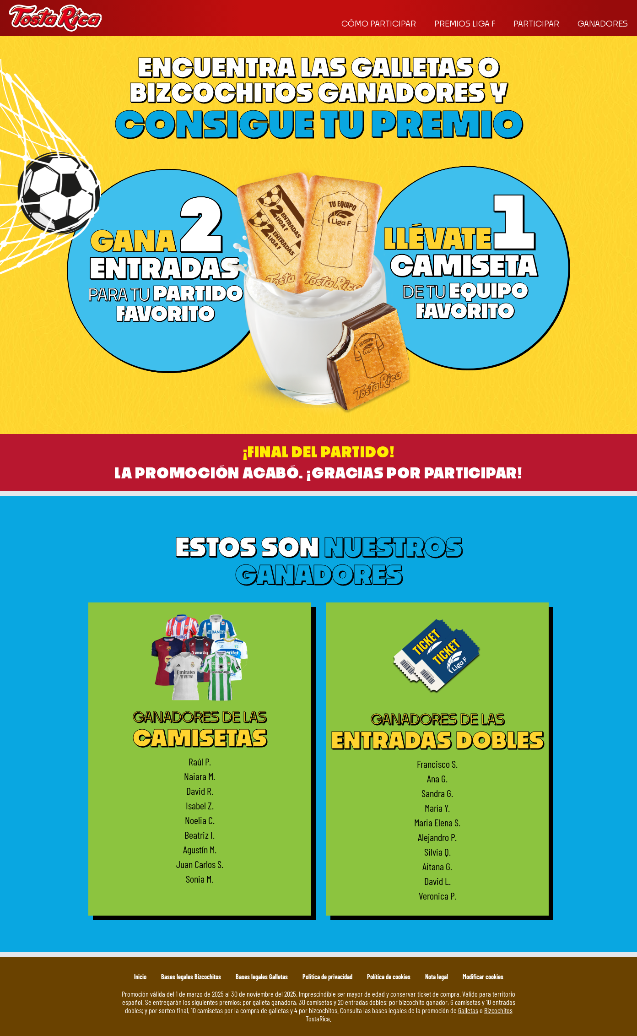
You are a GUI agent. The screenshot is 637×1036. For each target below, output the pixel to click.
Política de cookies (388, 976)
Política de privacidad (327, 976)
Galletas (468, 1009)
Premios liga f (464, 23)
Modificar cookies (483, 976)
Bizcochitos (498, 1009)
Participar (536, 23)
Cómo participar (378, 23)
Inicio (140, 976)
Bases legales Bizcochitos (191, 976)
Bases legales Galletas (262, 976)
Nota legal (436, 976)
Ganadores (603, 23)
